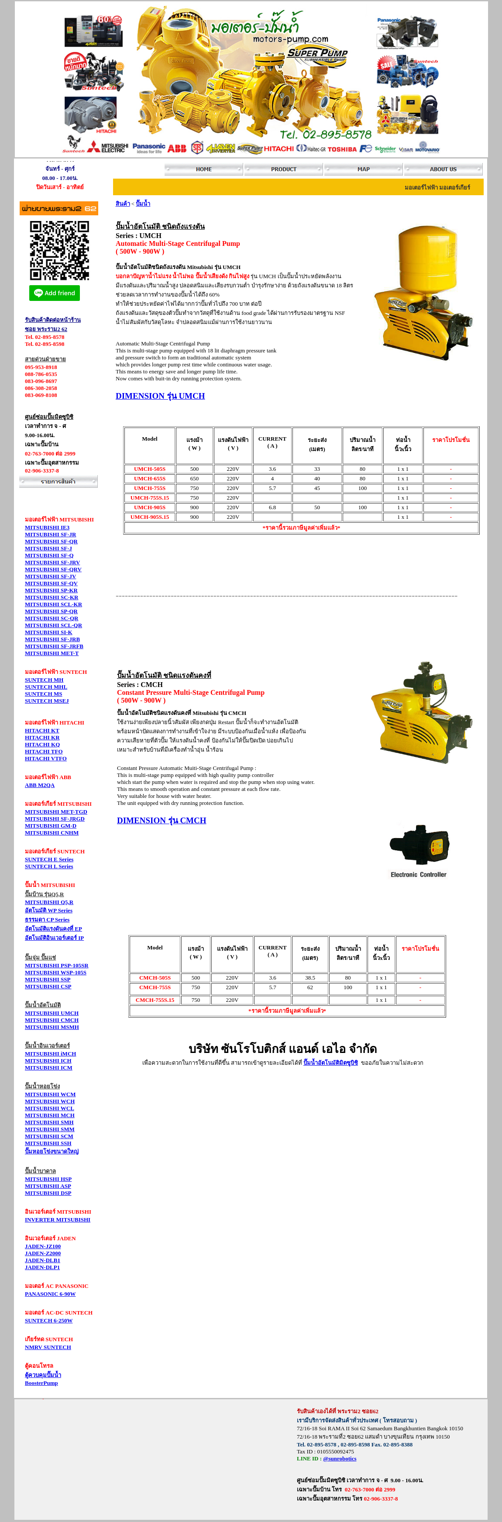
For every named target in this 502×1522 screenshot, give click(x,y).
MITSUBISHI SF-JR (50, 534)
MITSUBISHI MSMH (52, 1027)
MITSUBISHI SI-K (48, 632)
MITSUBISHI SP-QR (51, 611)
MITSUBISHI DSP (48, 1193)
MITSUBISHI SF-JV (50, 576)
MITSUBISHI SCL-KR (53, 604)
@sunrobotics (339, 1458)
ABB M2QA (40, 785)
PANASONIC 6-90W (50, 1294)
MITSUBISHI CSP (48, 986)
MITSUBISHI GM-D (50, 825)
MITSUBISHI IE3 (47, 527)
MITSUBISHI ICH (48, 1060)
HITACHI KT (42, 730)
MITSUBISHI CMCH (52, 1020)
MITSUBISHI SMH (49, 1122)
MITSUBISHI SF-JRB (52, 639)
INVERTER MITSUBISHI (57, 1219)
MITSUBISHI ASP (48, 1186)
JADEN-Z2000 (43, 1253)
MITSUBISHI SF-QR (51, 541)
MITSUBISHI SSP (47, 979)
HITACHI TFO (44, 751)
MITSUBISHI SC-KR (51, 597)
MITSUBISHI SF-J (48, 548)
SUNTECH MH (44, 679)
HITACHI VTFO (46, 758)
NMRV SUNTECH (48, 1347)
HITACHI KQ (42, 744)
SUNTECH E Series (49, 859)
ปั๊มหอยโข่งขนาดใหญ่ (52, 1151)
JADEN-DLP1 (42, 1267)
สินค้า (123, 203)
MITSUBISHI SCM (49, 1136)
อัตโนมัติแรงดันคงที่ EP (53, 928)
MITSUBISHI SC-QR (51, 618)
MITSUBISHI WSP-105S (55, 972)
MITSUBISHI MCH (50, 1115)
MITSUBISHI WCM (50, 1094)
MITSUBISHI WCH (50, 1101)
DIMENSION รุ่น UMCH (160, 395)
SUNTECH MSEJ (47, 700)
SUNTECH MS (43, 693)
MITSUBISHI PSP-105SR (57, 965)
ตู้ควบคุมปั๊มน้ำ (43, 1375)
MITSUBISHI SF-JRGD (55, 818)
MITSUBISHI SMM (50, 1129)
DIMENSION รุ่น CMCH (161, 820)
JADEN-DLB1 (42, 1260)
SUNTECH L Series (49, 866)
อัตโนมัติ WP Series (48, 910)
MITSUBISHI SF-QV (51, 583)
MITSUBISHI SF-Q (49, 555)
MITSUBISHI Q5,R (49, 902)
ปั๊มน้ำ (143, 203)
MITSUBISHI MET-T (52, 653)
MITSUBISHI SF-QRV (53, 569)
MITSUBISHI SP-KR (51, 590)
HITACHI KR (42, 737)
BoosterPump (41, 1383)
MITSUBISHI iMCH (50, 1053)
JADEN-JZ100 (43, 1246)
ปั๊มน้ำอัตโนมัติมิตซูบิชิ (330, 1063)
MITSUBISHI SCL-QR (53, 625)
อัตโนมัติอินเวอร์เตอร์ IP (54, 938)
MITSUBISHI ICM (48, 1067)
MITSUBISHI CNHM (52, 832)
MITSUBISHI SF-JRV (52, 562)
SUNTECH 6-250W (48, 1320)
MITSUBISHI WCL (49, 1108)
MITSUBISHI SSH (48, 1143)
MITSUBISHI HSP (48, 1179)
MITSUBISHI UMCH (52, 1013)
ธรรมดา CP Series (47, 919)
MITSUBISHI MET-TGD (56, 811)
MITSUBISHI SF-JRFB (54, 646)
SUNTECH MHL (46, 686)
